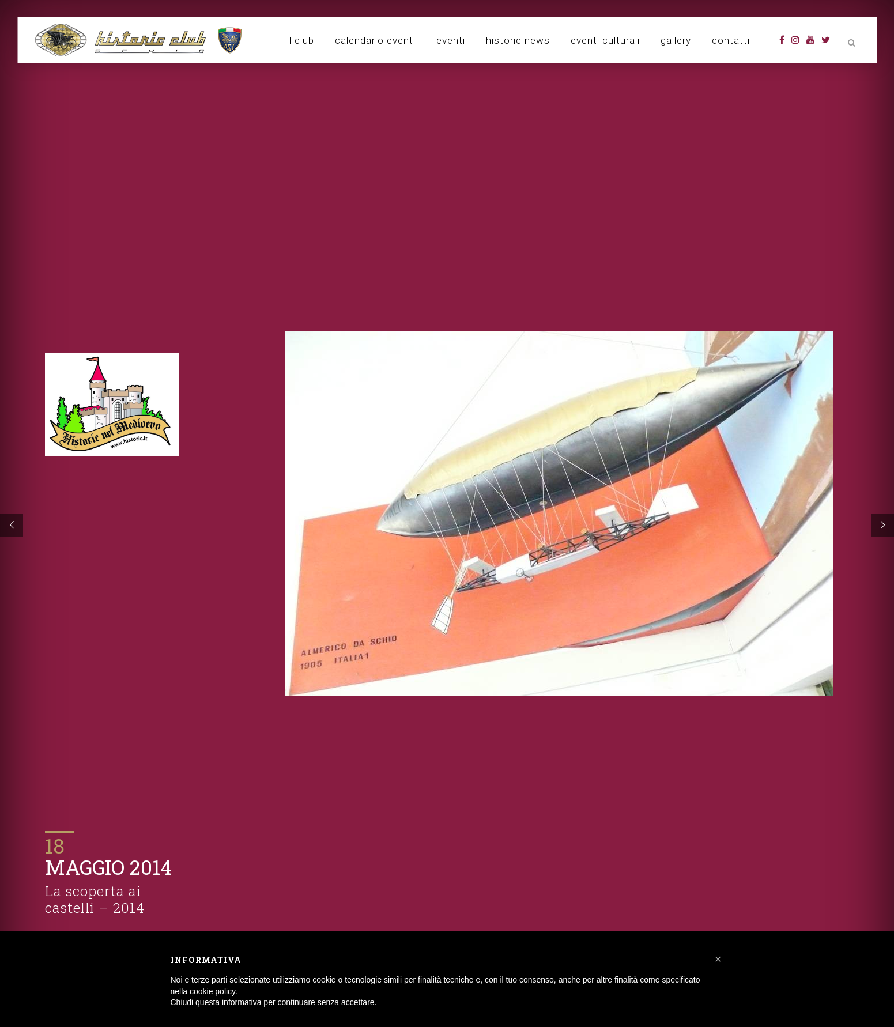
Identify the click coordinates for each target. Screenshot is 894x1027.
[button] (718, 959)
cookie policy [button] (212, 991)
